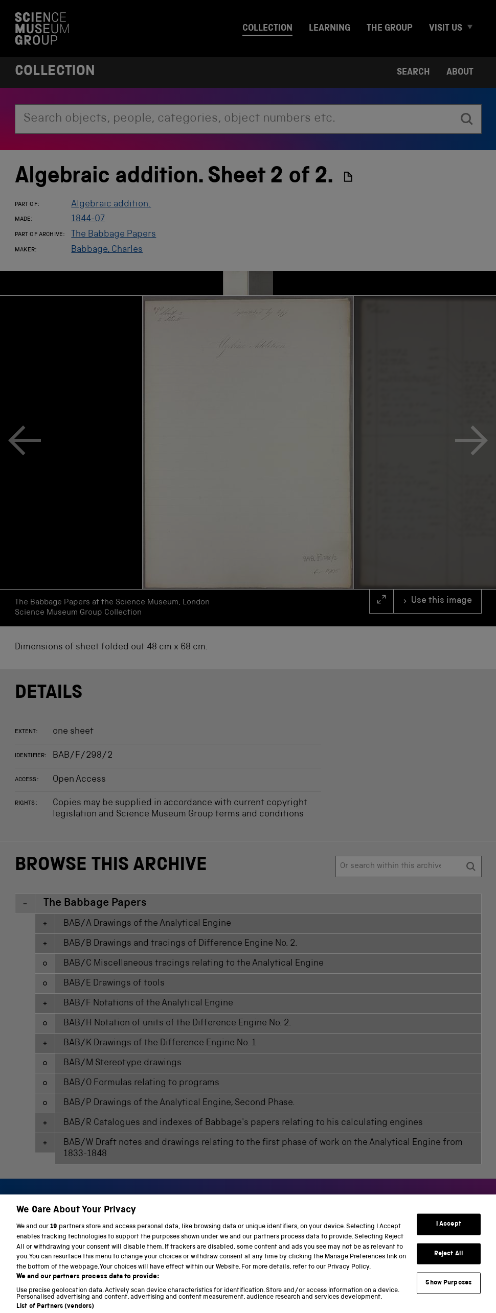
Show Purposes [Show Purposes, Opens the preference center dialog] (448, 1291)
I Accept (448, 1232)
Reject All (448, 1262)
